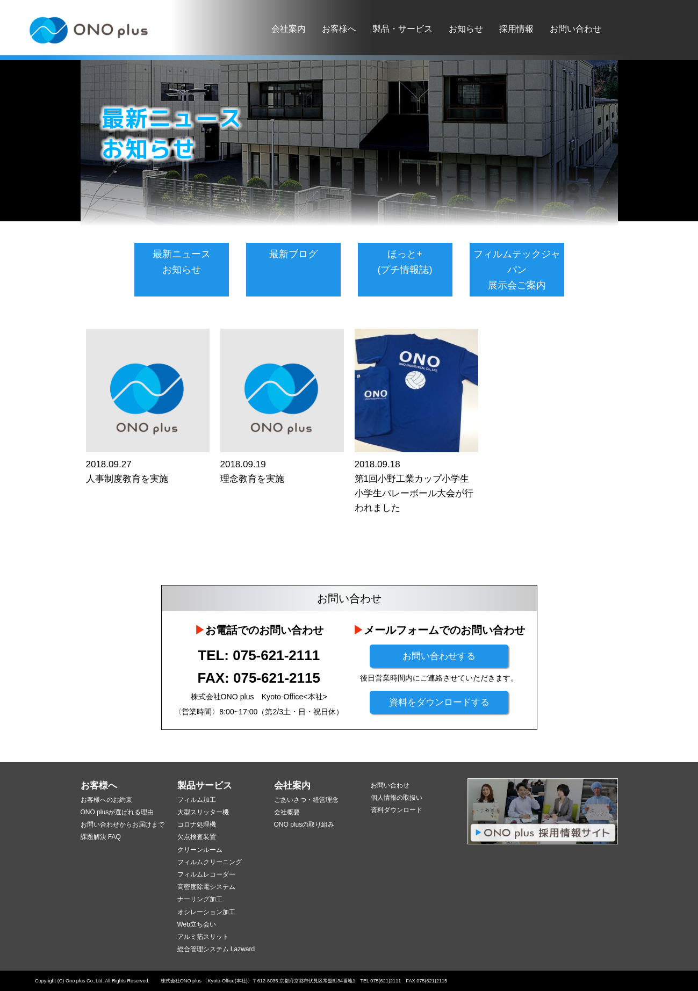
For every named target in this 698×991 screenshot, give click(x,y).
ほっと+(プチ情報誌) (405, 262)
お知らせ (466, 28)
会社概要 (287, 812)
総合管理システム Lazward (216, 949)
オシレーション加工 (206, 912)
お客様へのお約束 (106, 800)
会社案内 (288, 28)
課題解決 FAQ (101, 837)
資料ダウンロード (396, 810)
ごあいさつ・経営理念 (306, 800)
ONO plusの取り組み (304, 824)
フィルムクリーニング (209, 862)
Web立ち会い (196, 924)
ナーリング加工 (199, 899)
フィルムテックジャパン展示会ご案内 (516, 270)
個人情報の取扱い (396, 797)
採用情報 (516, 28)
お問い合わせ (575, 28)
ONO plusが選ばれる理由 (117, 812)
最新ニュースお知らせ (182, 262)
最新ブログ (293, 254)
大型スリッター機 (203, 812)
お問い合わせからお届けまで (122, 824)
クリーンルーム (199, 849)
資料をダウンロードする (439, 702)
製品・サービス (402, 28)
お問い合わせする (439, 656)
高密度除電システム (206, 887)
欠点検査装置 (196, 837)
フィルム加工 (196, 800)
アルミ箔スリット (203, 937)
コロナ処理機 (196, 824)
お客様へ (339, 28)
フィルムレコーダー (206, 874)
